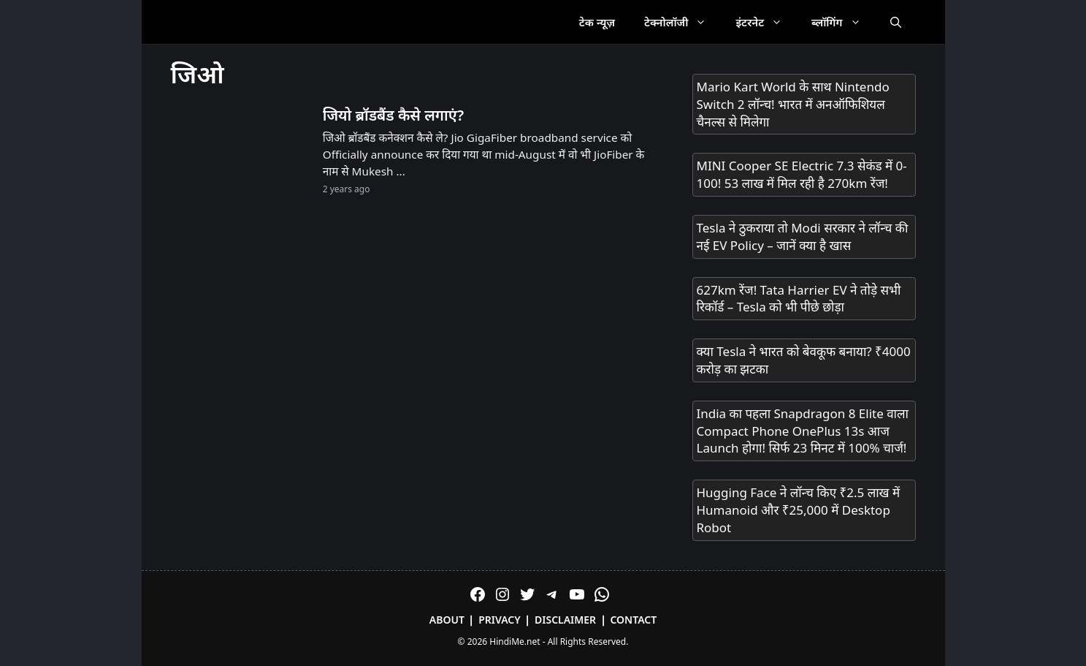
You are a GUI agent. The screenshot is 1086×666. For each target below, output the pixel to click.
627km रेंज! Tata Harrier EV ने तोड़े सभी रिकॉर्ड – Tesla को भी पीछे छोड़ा (799, 298)
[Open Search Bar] (896, 22)
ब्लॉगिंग (843, 22)
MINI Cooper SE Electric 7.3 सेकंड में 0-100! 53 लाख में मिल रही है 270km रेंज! (802, 174)
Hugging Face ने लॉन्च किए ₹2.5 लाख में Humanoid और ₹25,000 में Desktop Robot (798, 510)
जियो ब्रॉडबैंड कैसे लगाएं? (393, 115)
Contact (633, 620)
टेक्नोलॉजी (682, 22)
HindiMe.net (514, 641)
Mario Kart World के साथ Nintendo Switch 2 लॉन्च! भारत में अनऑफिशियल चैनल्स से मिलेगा (793, 104)
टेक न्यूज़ (597, 22)
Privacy (499, 620)
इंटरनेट (766, 22)
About (446, 620)
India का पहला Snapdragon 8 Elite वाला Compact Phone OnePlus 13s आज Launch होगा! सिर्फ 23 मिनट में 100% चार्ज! (803, 431)
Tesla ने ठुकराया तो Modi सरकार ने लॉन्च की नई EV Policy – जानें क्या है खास (803, 236)
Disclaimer (565, 620)
